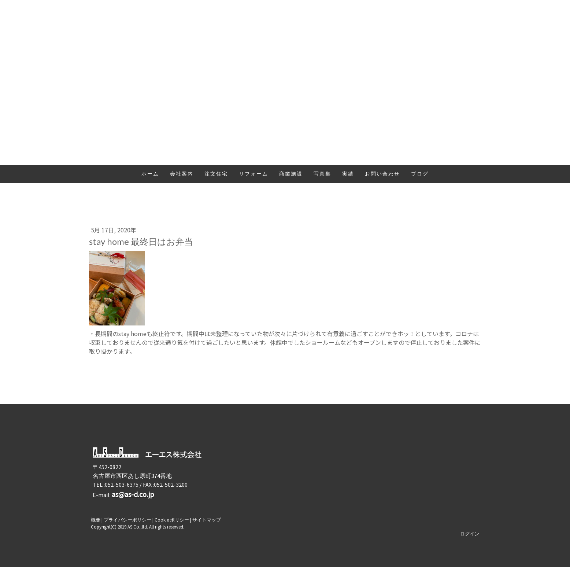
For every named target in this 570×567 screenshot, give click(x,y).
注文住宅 (216, 174)
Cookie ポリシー (172, 520)
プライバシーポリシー (127, 520)
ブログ (420, 174)
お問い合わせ (382, 174)
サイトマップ (206, 520)
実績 (348, 174)
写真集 (322, 174)
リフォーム (253, 174)
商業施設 (291, 174)
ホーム (150, 174)
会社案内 (181, 174)
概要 (95, 520)
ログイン (469, 534)
